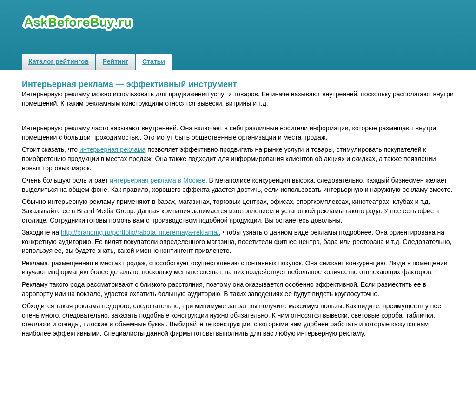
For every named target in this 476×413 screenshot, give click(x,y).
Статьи (153, 61)
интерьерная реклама (112, 149)
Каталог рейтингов (58, 61)
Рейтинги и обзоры (79, 23)
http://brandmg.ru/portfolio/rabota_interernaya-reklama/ (140, 232)
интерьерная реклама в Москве (157, 180)
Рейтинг (115, 61)
